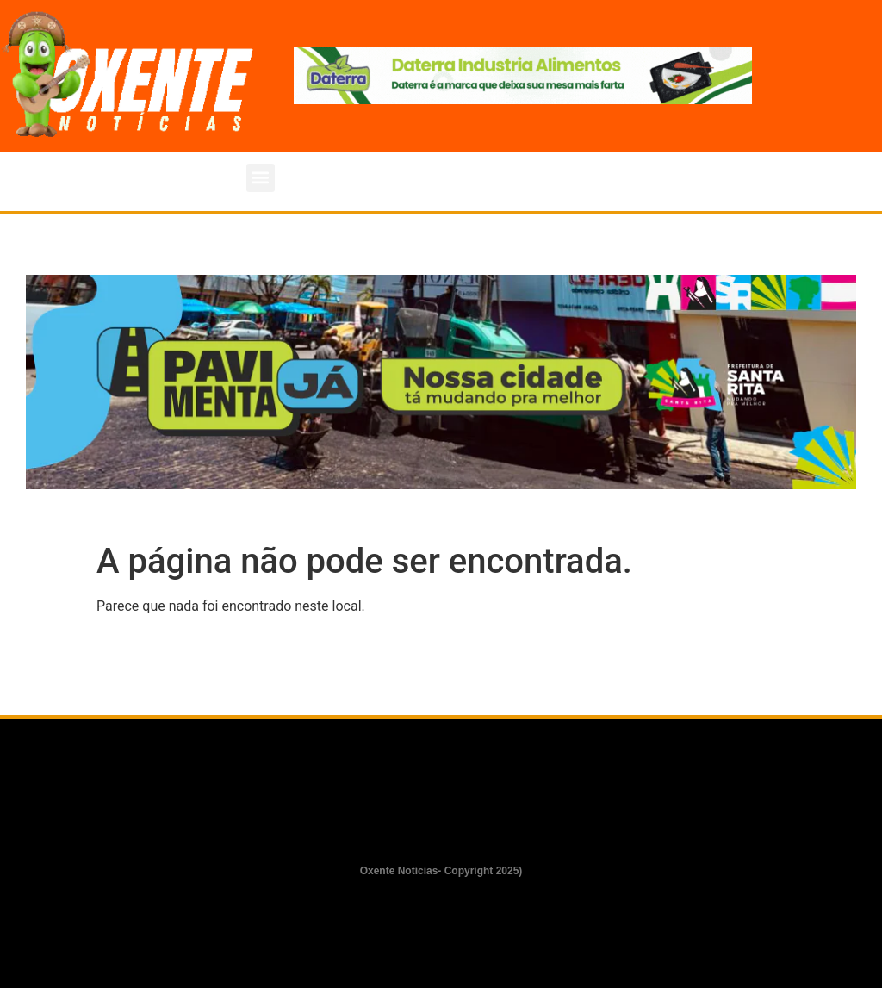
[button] (260, 178)
